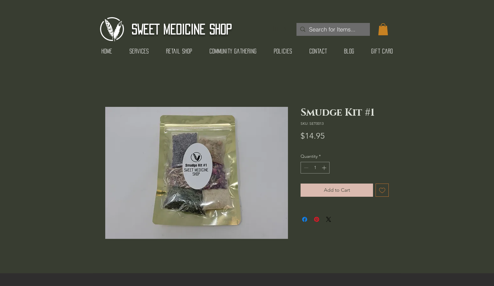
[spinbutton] (315, 167)
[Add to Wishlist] (382, 190)
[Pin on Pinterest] (316, 219)
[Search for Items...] (333, 29)
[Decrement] (305, 167)
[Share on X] (328, 219)
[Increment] (325, 167)
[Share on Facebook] (304, 219)
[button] (383, 29)
